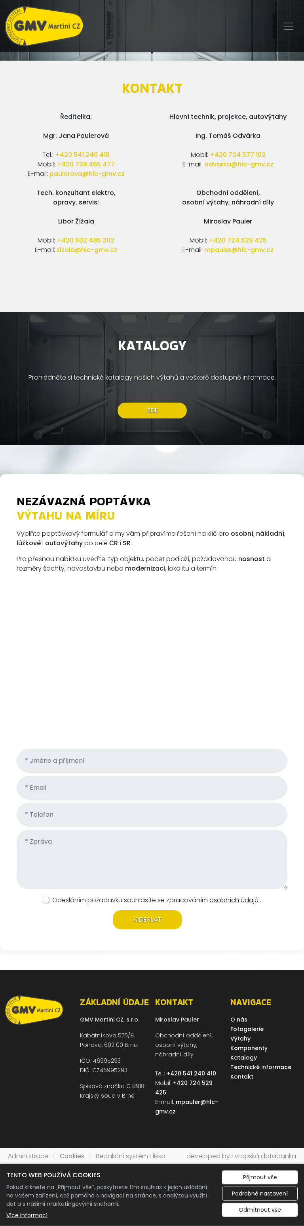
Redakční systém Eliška (130, 1156)
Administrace (28, 1156)
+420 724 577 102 (238, 154)
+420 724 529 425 (238, 240)
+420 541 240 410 (82, 154)
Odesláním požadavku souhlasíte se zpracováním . (156, 900)
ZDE (152, 410)
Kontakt (241, 1077)
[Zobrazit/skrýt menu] (288, 26)
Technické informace (260, 1067)
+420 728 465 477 (86, 164)
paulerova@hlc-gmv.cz (87, 173)
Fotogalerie (247, 1029)
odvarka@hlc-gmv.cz (239, 164)
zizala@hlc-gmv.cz (87, 249)
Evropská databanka (264, 1156)
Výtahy (240, 1039)
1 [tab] (152, 53)
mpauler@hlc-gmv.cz (239, 249)
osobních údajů (234, 900)
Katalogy (243, 1058)
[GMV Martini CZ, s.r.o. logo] (44, 26)
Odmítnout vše (260, 1210)
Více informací (27, 1215)
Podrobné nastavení (260, 1193)
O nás (238, 1020)
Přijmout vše (260, 1177)
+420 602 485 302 (85, 240)
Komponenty (249, 1048)
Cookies (72, 1156)
